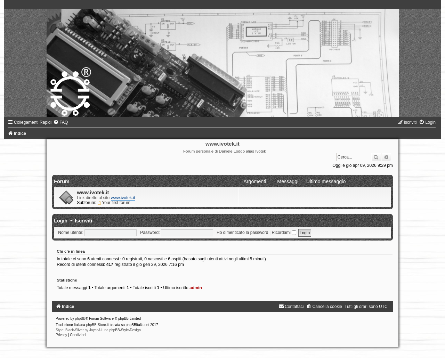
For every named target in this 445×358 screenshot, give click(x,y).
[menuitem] (60, 122)
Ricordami (284, 232)
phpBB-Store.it (97, 325)
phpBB (80, 318)
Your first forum (113, 202)
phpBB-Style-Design (125, 330)
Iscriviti (83, 220)
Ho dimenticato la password (242, 232)
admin (195, 287)
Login (60, 220)
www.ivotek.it (93, 192)
